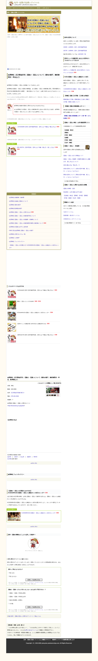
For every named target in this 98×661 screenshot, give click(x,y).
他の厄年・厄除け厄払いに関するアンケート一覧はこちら (25, 616)
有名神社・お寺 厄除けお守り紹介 (72, 192)
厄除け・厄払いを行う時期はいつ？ (73, 155)
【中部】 (80, 195)
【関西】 (85, 195)
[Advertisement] (34, 53)
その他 (11, 603)
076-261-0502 (15, 396)
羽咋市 (35, 456)
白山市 (22, 456)
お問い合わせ (46, 8)
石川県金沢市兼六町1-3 (17, 392)
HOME (9, 8)
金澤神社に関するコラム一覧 (17, 234)
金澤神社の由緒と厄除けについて (18, 201)
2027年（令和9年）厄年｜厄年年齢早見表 (75, 50)
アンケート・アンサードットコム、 (36, 582)
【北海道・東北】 (68, 195)
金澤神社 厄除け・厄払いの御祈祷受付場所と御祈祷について (26, 223)
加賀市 (29, 456)
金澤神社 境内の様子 (15, 204)
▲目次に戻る (34, 463)
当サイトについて (17, 8)
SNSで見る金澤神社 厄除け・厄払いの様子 (21, 230)
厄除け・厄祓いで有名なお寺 (17, 596)
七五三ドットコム (68, 212)
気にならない (13, 576)
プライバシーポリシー (29, 8)
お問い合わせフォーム (31, 630)
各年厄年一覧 (82, 54)
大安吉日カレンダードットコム (72, 219)
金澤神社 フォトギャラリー (17, 241)
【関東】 (75, 195)
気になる (11, 573)
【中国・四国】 (67, 198)
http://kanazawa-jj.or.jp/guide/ (16, 405)
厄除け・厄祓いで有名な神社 (17, 593)
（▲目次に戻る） (34, 526)
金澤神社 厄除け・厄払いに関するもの (20, 212)
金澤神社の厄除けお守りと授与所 (18, 226)
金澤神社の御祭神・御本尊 (16, 197)
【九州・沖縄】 (76, 198)
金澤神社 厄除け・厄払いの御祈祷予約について (22, 215)
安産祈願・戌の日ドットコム (71, 215)
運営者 (38, 8)
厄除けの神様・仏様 (69, 188)
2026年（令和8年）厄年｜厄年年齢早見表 (75, 47)
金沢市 (9, 456)
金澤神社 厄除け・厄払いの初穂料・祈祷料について (23, 219)
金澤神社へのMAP (14, 237)
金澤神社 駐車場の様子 (15, 208)
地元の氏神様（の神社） (16, 600)
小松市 (16, 456)
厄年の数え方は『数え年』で (71, 165)
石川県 (9, 459)
